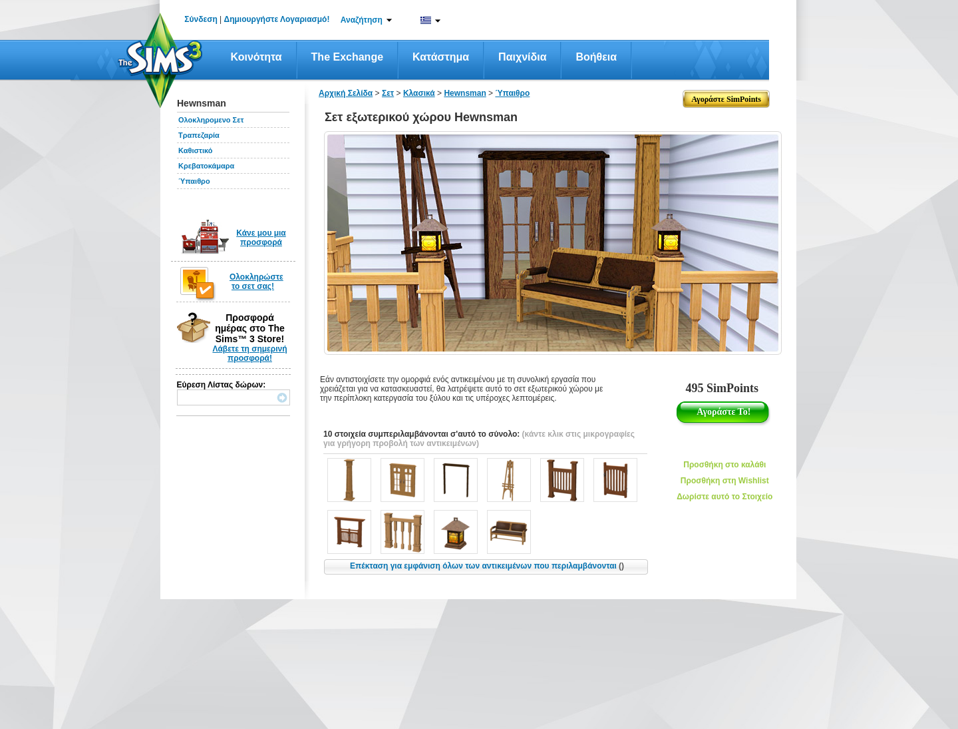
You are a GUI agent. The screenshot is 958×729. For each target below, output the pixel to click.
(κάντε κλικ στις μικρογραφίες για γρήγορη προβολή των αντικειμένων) (479, 438)
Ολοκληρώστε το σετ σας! (256, 281)
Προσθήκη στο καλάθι (724, 464)
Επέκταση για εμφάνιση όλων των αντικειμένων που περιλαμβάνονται (487, 566)
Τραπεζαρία (199, 135)
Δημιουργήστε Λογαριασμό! (277, 19)
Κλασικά (419, 93)
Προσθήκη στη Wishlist (725, 480)
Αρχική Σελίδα (346, 93)
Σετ (388, 93)
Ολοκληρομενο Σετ (210, 120)
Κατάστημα (440, 57)
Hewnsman (465, 93)
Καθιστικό (195, 150)
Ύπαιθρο (194, 181)
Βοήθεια (596, 57)
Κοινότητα (256, 57)
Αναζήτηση (362, 20)
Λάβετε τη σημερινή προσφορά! (249, 353)
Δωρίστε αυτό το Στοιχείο (724, 496)
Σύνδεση (200, 19)
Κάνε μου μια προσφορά (261, 237)
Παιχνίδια (522, 57)
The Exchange (347, 57)
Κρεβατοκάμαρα (206, 166)
